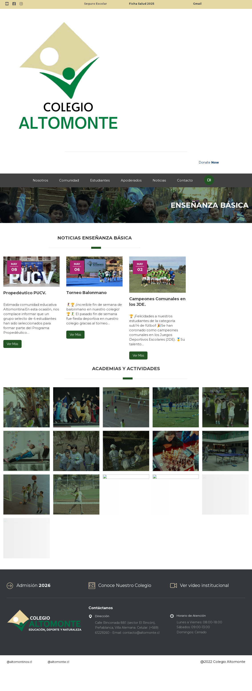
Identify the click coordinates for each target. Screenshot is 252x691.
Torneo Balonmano (86, 292)
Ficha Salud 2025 (141, 3)
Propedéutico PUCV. (24, 292)
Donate (209, 162)
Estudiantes (100, 180)
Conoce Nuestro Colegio (124, 585)
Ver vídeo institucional (204, 585)
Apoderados (131, 180)
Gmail (197, 3)
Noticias (159, 180)
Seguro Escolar (95, 3)
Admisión (33, 585)
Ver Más (12, 344)
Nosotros (40, 180)
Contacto (185, 180)
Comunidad (69, 180)
